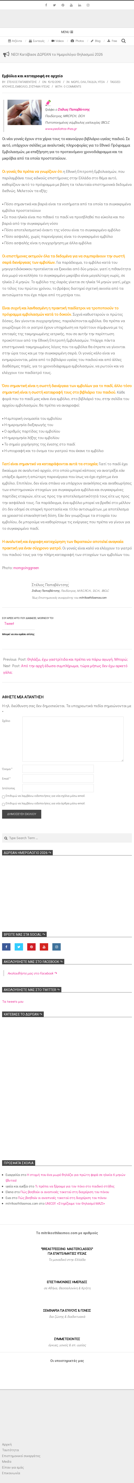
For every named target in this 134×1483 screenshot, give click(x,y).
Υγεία (101, 82)
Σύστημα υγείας (39, 86)
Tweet (9, 623)
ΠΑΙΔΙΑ (92, 82)
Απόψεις (8, 86)
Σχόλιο (6, 721)
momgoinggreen (26, 567)
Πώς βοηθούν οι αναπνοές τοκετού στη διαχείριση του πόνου (65, 1192)
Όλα (83, 82)
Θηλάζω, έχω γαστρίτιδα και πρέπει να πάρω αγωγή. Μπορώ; (77, 659)
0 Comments (72, 86)
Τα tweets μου (12, 1001)
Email (6, 778)
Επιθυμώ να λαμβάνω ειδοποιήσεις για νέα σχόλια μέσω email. (45, 796)
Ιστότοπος (8, 788)
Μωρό (75, 82)
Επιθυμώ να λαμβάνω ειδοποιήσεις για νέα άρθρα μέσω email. (45, 803)
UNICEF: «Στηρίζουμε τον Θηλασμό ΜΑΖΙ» (75, 1203)
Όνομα (7, 769)
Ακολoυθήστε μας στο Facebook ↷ (33, 962)
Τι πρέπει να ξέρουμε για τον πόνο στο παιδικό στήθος (75, 1186)
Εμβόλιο (21, 86)
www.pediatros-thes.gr (61, 128)
